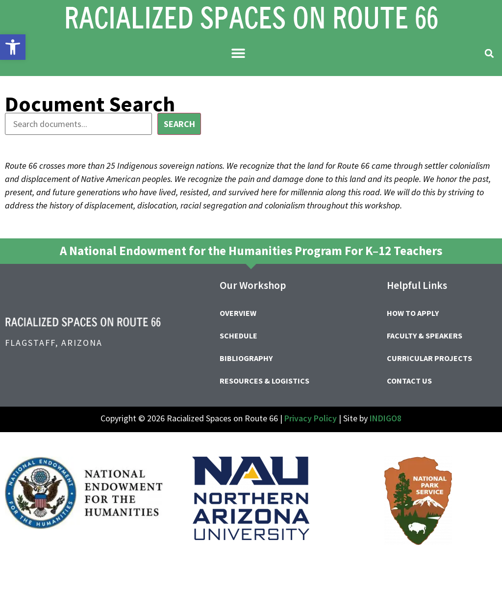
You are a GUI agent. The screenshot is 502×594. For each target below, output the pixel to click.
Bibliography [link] (246, 358)
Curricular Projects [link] (429, 358)
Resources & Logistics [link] (264, 381)
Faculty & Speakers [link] (424, 335)
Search (179, 123)
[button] (238, 53)
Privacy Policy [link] (310, 418)
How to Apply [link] (413, 313)
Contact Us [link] (409, 381)
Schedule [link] (238, 335)
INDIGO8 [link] (386, 418)
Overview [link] (238, 313)
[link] (12, 47)
